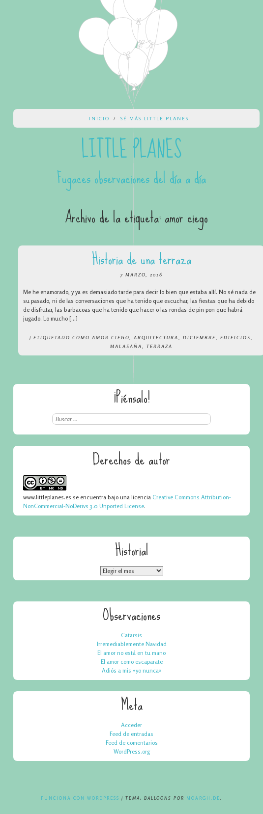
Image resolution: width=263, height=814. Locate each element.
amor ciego (110, 337)
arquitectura (156, 337)
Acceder (131, 725)
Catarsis (131, 635)
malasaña (126, 346)
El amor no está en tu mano (131, 652)
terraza (159, 346)
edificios (235, 337)
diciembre (199, 337)
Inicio (99, 118)
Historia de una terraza (141, 258)
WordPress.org (132, 751)
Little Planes (132, 150)
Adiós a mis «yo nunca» (132, 670)
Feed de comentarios (132, 742)
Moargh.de (203, 798)
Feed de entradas (131, 733)
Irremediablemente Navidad (132, 644)
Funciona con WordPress (80, 798)
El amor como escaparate (132, 661)
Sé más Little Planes (154, 118)
